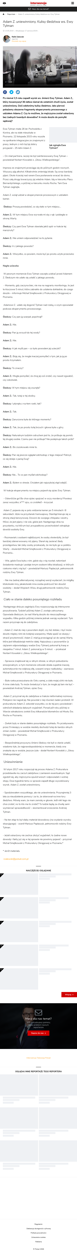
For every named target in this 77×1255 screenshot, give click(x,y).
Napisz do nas (37, 1033)
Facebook (5, 92)
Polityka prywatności (38, 1233)
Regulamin (38, 1224)
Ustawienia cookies (38, 1237)
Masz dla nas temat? (40, 9)
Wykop (18, 92)
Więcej (68, 995)
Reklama (38, 1242)
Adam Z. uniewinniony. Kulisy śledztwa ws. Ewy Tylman (39, 14)
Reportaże (11, 14)
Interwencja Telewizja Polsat (38, 1058)
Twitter (11, 92)
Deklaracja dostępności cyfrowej (39, 1228)
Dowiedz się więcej (19, 41)
